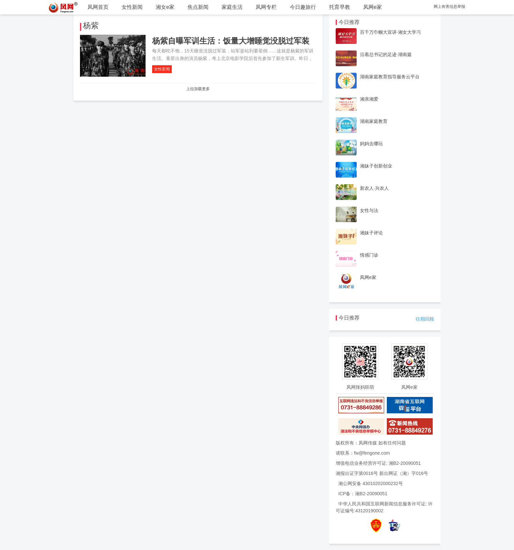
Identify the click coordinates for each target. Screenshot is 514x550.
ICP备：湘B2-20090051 (362, 493)
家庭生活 (232, 7)
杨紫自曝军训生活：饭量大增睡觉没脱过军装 (230, 40)
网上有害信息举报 (449, 6)
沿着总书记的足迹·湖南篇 (386, 54)
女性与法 (369, 210)
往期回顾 (425, 319)
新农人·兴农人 (374, 188)
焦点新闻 (198, 7)
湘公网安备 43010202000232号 (370, 483)
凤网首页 (98, 7)
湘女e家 (165, 7)
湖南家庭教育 (373, 121)
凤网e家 (372, 7)
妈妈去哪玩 (371, 143)
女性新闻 (132, 7)
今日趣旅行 (303, 7)
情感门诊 (369, 255)
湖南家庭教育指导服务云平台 (390, 76)
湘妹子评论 (371, 232)
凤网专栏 (266, 7)
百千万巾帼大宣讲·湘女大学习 (390, 32)
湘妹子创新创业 (376, 165)
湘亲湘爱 (369, 99)
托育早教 (339, 7)
